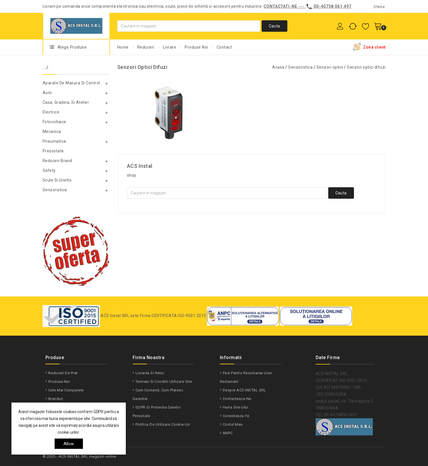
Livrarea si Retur (150, 373)
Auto (47, 92)
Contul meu (233, 424)
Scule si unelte (57, 180)
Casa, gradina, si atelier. (66, 102)
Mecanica (52, 131)
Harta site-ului (235, 407)
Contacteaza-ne (237, 399)
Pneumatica (54, 141)
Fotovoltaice (54, 122)
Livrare (169, 47)
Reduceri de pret (63, 373)
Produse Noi (196, 47)
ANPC (228, 433)
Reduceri (145, 47)
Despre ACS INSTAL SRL (244, 390)
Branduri (55, 399)
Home (123, 47)
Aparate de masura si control (71, 83)
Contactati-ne (280, 6)
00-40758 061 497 (332, 6)
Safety (49, 170)
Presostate (53, 151)
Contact (224, 47)
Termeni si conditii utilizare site (164, 381)
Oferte (379, 7)
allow (68, 443)
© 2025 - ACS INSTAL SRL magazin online (79, 456)
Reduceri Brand (57, 160)
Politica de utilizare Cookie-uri (163, 424)
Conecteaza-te (236, 416)
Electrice (51, 112)
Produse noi (59, 381)
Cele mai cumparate (66, 390)
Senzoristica (55, 190)
